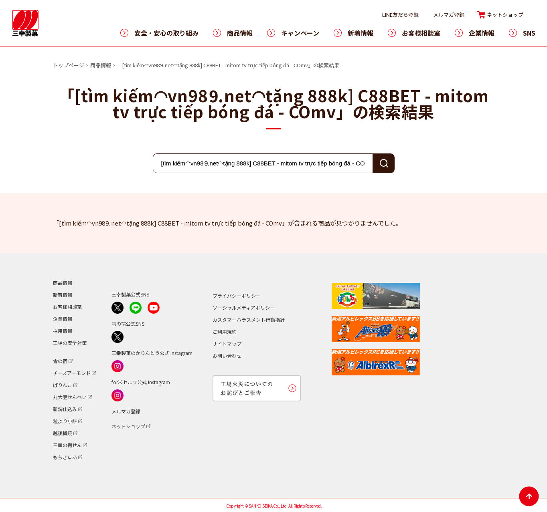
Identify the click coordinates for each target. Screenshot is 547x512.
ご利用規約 (225, 331)
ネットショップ (505, 14)
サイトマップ (227, 343)
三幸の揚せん (67, 444)
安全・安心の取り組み (166, 33)
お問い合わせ (227, 355)
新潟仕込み (65, 408)
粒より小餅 (65, 420)
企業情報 (481, 33)
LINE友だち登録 (400, 14)
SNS (529, 33)
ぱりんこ (62, 384)
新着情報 (360, 33)
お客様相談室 (421, 33)
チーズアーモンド (72, 372)
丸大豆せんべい (70, 396)
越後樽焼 (62, 432)
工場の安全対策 (70, 342)
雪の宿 (60, 360)
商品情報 (240, 33)
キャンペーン (300, 33)
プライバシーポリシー (237, 295)
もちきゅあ (65, 457)
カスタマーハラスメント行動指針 (249, 319)
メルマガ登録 (448, 14)
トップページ (68, 65)
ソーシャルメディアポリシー (244, 307)
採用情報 (62, 330)
